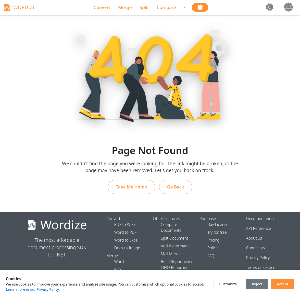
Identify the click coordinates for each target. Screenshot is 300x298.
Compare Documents (171, 227)
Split (144, 7)
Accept (282, 284)
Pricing (213, 240)
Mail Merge (171, 253)
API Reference (258, 228)
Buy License (217, 224)
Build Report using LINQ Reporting (177, 264)
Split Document (174, 238)
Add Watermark (174, 246)
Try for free (217, 232)
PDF (117, 269)
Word (119, 261)
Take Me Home (131, 187)
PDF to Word (125, 224)
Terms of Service (260, 267)
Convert (102, 7)
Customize (228, 284)
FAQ (210, 255)
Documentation (260, 218)
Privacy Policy (258, 257)
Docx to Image (127, 248)
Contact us (255, 248)
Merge (125, 7)
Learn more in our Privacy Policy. (33, 289)
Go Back (175, 187)
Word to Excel (126, 240)
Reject (257, 284)
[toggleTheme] (270, 7)
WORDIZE (18, 7)
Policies (214, 248)
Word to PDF (125, 232)
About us (254, 238)
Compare (166, 7)
